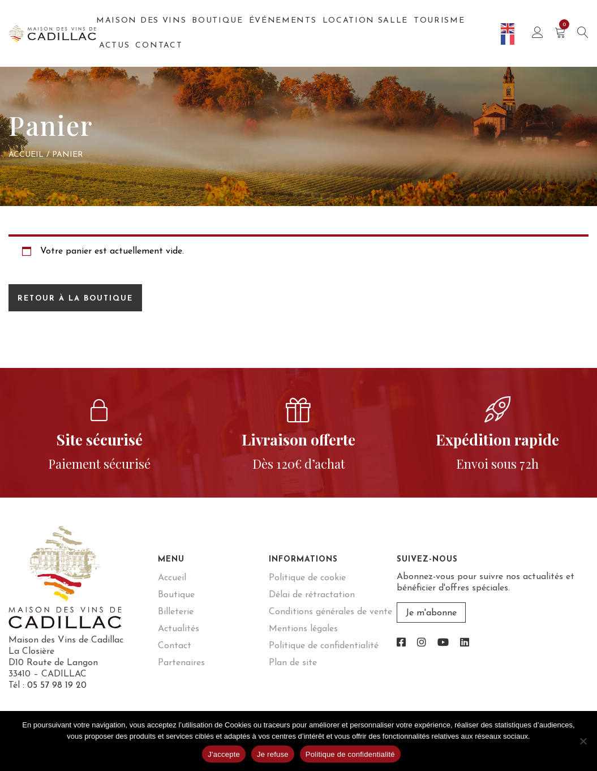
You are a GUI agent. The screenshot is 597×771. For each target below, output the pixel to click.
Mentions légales (303, 628)
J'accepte (224, 754)
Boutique (217, 20)
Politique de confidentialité (324, 645)
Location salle (366, 20)
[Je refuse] (583, 741)
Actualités (178, 628)
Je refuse (273, 754)
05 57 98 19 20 (57, 685)
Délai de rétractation (312, 594)
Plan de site (293, 662)
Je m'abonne (431, 613)
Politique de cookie (307, 577)
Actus (114, 45)
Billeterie (176, 611)
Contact (158, 45)
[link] (401, 643)
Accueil (26, 155)
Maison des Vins (141, 20)
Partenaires (181, 662)
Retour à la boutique (75, 298)
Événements (283, 20)
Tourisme (439, 20)
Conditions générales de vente (330, 611)
